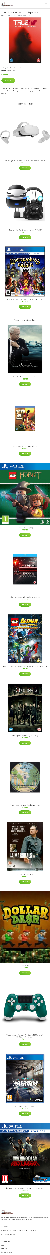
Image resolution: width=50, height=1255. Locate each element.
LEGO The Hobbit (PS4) (25, 528)
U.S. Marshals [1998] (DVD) (25, 874)
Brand (12, 68)
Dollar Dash (25, 966)
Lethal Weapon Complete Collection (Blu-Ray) (25, 597)
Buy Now (8, 80)
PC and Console (6, 1252)
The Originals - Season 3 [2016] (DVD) (25, 736)
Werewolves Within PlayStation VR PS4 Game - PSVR (25, 299)
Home (3, 15)
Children (4, 1248)
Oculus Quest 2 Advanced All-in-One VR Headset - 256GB (25, 161)
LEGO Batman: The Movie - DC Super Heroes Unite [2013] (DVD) (25, 666)
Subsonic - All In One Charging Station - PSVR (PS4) (25, 230)
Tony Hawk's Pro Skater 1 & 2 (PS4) (25, 1106)
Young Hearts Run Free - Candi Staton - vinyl (25, 805)
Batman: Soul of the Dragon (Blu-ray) (25, 446)
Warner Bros (18, 68)
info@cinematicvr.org (8, 1234)
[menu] (46, 4)
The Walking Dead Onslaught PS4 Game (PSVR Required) (25, 1188)
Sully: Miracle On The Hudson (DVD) (25, 377)
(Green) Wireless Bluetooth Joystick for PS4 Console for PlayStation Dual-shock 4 (25, 1036)
